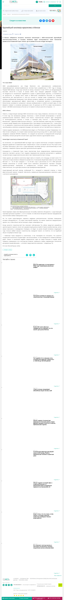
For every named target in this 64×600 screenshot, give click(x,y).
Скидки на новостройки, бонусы (11, 10)
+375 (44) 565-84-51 (24, 584)
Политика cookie (23, 580)
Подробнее (57, 292)
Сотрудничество (24, 578)
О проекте (16, 578)
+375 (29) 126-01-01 (46, 586)
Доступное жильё (42, 10)
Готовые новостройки (28, 10)
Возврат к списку (8, 249)
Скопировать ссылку (8, 34)
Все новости (57, 575)
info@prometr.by (16, 588)
